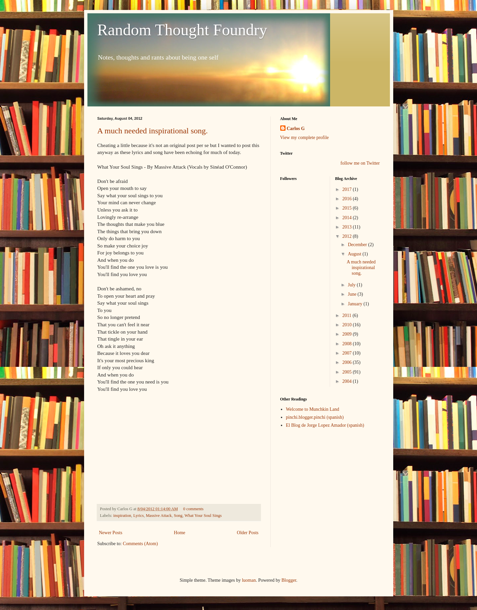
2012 (347, 236)
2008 (347, 343)
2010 (347, 324)
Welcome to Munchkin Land (312, 409)
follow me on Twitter (360, 163)
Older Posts (248, 532)
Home (179, 532)
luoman (249, 580)
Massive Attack (159, 515)
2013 (347, 227)
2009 (347, 334)
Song (178, 515)
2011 (347, 315)
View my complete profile (304, 137)
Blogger (289, 580)
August (355, 253)
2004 (347, 381)
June (352, 294)
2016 (347, 198)
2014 (347, 217)
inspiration (122, 515)
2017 (347, 189)
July (352, 284)
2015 (347, 208)
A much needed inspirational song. (152, 130)
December (358, 244)
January (355, 303)
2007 (347, 353)
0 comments (193, 509)
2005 (347, 372)
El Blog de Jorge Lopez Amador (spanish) (325, 425)
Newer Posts (110, 532)
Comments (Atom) (140, 543)
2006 (347, 362)
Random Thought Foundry (182, 30)
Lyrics (138, 515)
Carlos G (296, 128)
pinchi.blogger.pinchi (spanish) (315, 417)
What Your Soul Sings (203, 515)
